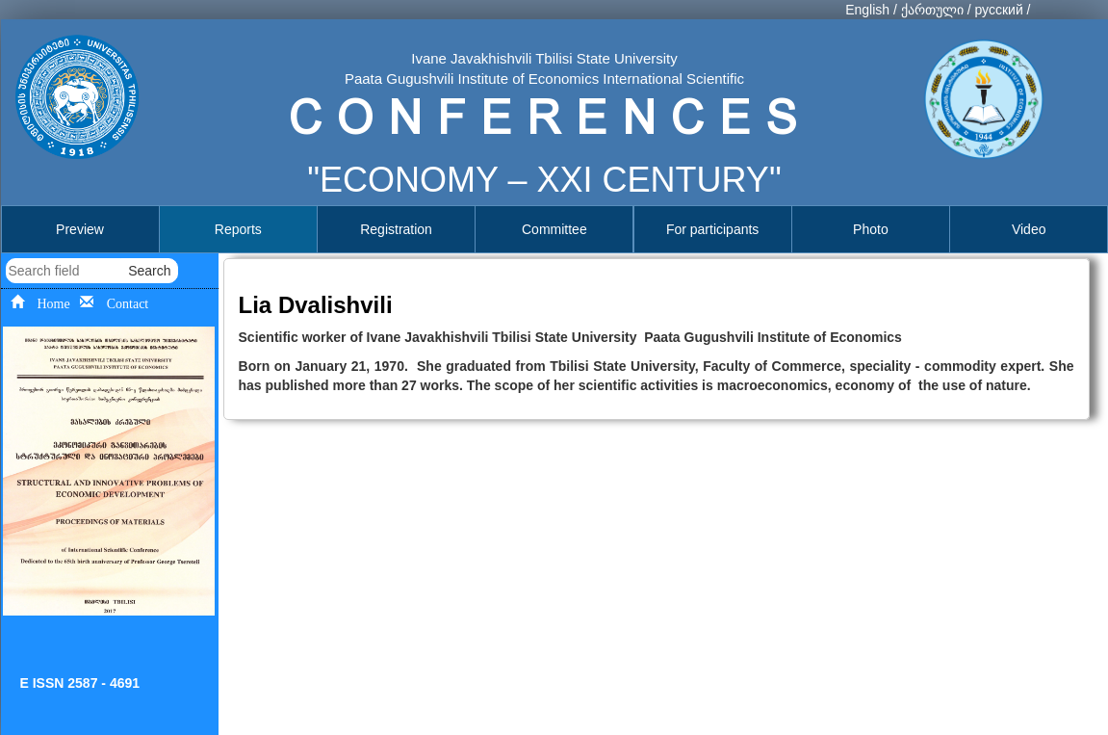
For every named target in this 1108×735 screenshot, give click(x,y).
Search (149, 270)
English (867, 9)
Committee (554, 229)
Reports (238, 229)
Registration (396, 229)
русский (998, 9)
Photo (871, 229)
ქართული (932, 9)
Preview (80, 229)
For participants (712, 229)
